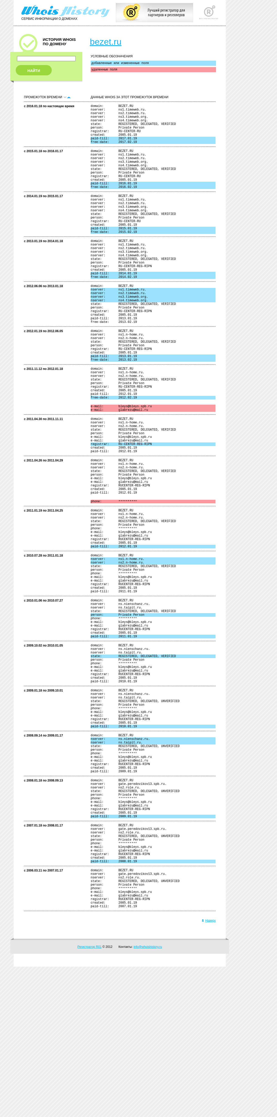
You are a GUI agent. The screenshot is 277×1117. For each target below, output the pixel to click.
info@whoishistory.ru (148, 1097)
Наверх (209, 1071)
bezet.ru (106, 42)
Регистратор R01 (89, 1097)
